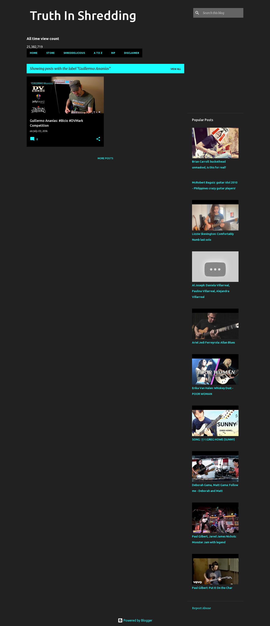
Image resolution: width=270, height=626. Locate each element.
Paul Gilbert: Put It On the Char (212, 587)
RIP (113, 53)
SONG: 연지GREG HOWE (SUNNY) (213, 439)
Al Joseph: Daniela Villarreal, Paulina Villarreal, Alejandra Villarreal (211, 291)
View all (176, 69)
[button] (98, 139)
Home (33, 53)
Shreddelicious (74, 53)
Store (50, 53)
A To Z (98, 53)
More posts (105, 158)
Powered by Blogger (135, 620)
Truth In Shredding (83, 15)
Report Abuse (201, 608)
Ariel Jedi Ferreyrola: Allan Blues (213, 342)
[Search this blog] (222, 13)
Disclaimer (131, 53)
